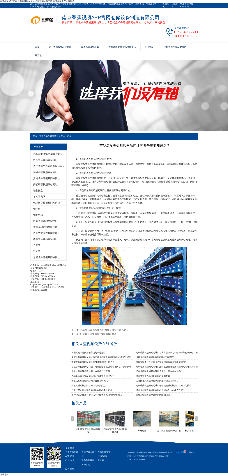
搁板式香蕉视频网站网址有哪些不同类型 (155, 357)
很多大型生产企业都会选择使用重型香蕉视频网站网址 (161, 362)
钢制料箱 (38, 215)
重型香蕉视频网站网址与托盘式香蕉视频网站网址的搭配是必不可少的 (102, 357)
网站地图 (4, 474)
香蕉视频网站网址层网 (45, 227)
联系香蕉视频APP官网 (186, 5)
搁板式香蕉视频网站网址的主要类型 (88, 385)
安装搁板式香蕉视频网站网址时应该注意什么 (157, 381)
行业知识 (149, 47)
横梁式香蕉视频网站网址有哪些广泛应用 (90, 371)
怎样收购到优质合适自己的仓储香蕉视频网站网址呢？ (97, 395)
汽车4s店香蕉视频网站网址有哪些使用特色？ (104, 330)
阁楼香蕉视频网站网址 (45, 184)
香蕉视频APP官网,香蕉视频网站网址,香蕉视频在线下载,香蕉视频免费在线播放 (37, 1)
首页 (37, 47)
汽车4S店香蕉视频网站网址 (48, 154)
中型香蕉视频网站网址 (45, 160)
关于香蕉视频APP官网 (60, 47)
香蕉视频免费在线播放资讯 (122, 47)
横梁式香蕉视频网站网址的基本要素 (153, 376)
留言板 (38, 55)
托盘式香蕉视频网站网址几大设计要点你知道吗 (158, 371)
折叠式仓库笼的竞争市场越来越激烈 (88, 352)
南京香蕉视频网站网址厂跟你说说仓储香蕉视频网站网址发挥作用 (167, 366)
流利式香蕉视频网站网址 (46, 233)
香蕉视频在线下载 (90, 47)
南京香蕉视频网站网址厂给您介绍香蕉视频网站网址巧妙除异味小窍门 (102, 366)
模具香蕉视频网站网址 (45, 239)
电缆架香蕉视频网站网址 (46, 202)
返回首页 (166, 5)
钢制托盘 (38, 190)
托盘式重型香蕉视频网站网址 (49, 166)
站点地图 (69, 469)
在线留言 (174, 5)
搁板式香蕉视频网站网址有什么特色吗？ (90, 381)
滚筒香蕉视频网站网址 (45, 221)
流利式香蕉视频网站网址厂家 (88, 430)
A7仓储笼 (142, 430)
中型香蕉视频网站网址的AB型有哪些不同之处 (93, 362)
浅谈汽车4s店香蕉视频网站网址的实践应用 (91, 390)
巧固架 (37, 251)
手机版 (192, 452)
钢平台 (37, 208)
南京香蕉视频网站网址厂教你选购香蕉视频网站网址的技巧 (163, 385)
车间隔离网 (39, 196)
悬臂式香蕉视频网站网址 (46, 257)
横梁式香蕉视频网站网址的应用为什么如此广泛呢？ (160, 390)
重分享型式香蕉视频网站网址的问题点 (154, 395)
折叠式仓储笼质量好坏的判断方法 (98, 334)
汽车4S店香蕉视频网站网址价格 (115, 430)
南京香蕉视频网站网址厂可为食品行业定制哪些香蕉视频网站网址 (167, 352)
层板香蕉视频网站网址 (45, 172)
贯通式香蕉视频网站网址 (46, 178)
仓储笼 (37, 245)
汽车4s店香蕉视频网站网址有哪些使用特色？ (92, 376)
